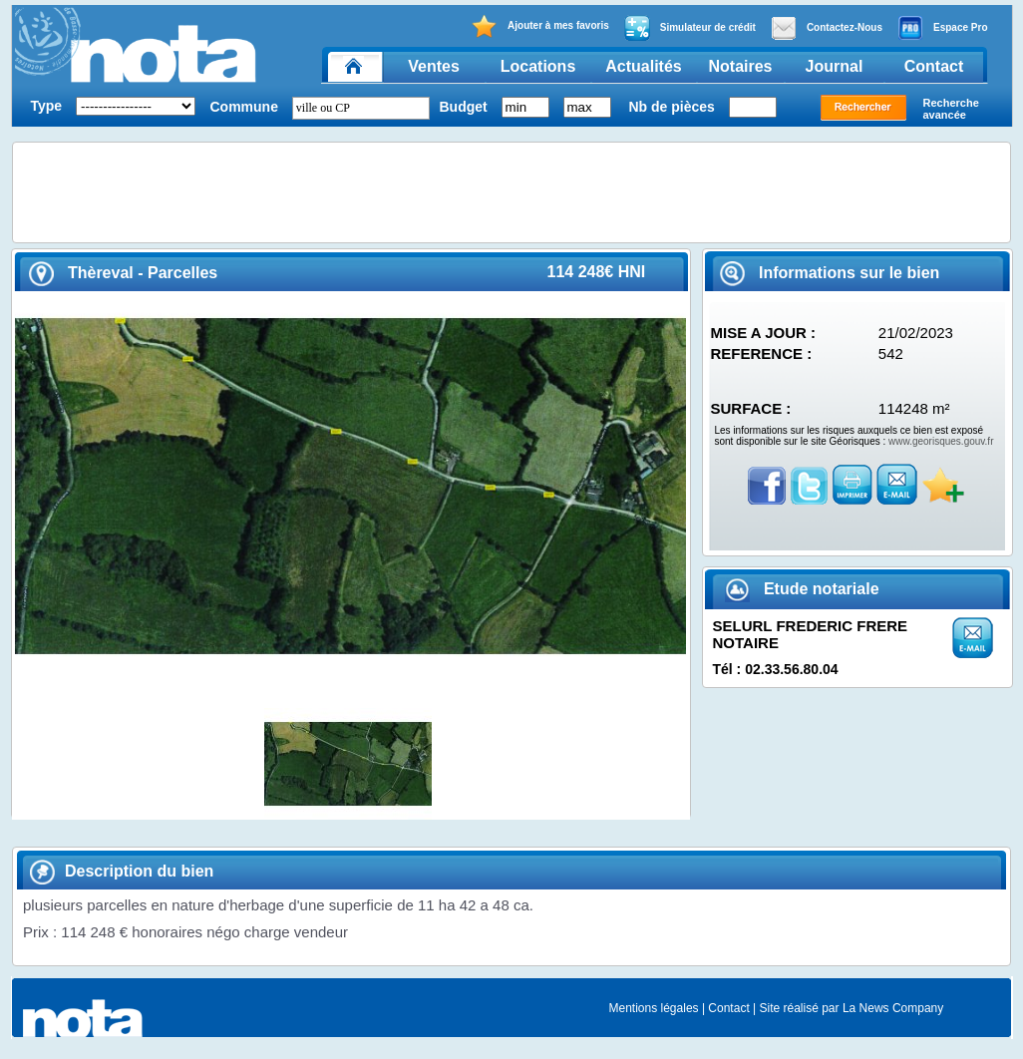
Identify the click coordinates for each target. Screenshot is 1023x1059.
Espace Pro (942, 28)
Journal (834, 66)
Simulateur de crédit (690, 28)
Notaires (740, 66)
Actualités (643, 66)
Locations (538, 66)
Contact (934, 66)
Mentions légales (654, 1008)
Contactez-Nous (826, 28)
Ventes (434, 66)
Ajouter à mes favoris (540, 26)
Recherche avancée (951, 109)
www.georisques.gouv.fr (940, 441)
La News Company (893, 1008)
